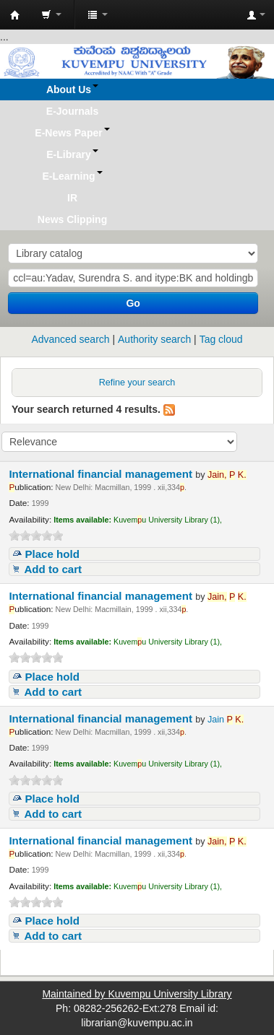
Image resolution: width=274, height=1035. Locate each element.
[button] (51, 14)
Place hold (52, 554)
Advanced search (70, 339)
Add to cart (53, 569)
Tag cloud (221, 339)
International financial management (102, 474)
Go (133, 303)
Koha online (15, 15)
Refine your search (137, 382)
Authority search (154, 339)
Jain (225, 720)
